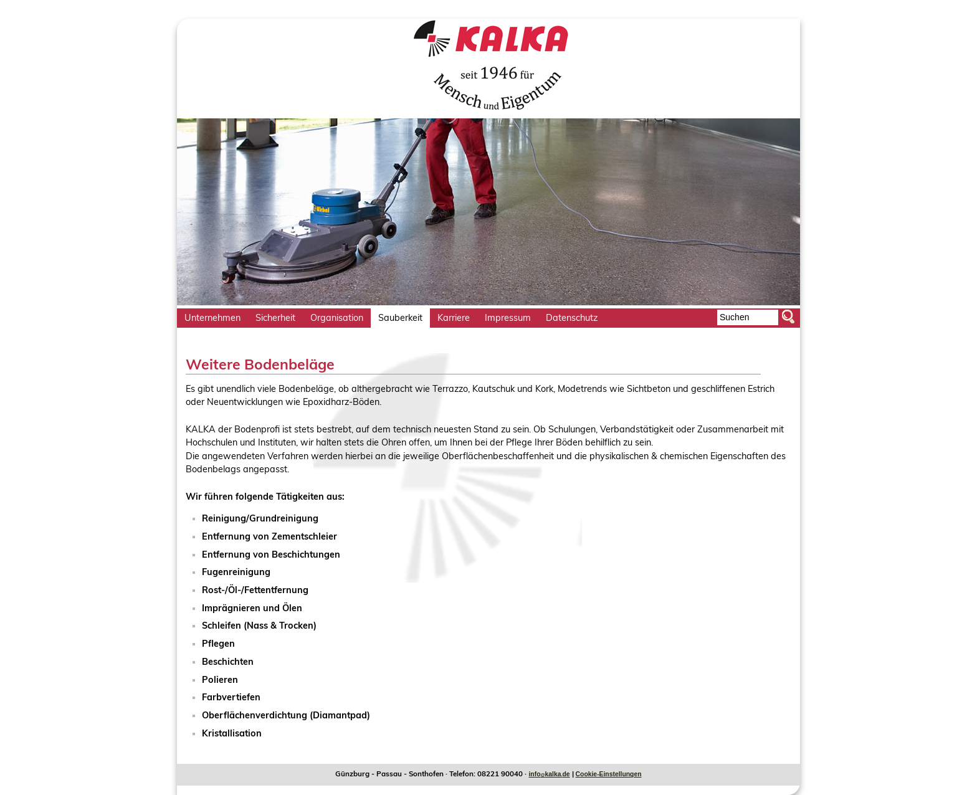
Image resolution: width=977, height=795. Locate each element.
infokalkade (549, 774)
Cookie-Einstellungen (609, 774)
